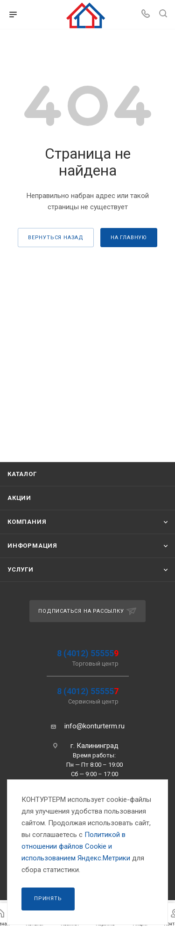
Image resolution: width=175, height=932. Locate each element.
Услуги (20, 569)
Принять (48, 898)
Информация (32, 545)
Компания (26, 521)
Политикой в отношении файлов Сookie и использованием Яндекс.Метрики (75, 846)
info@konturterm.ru (94, 726)
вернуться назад (56, 238)
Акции (19, 497)
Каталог (22, 473)
